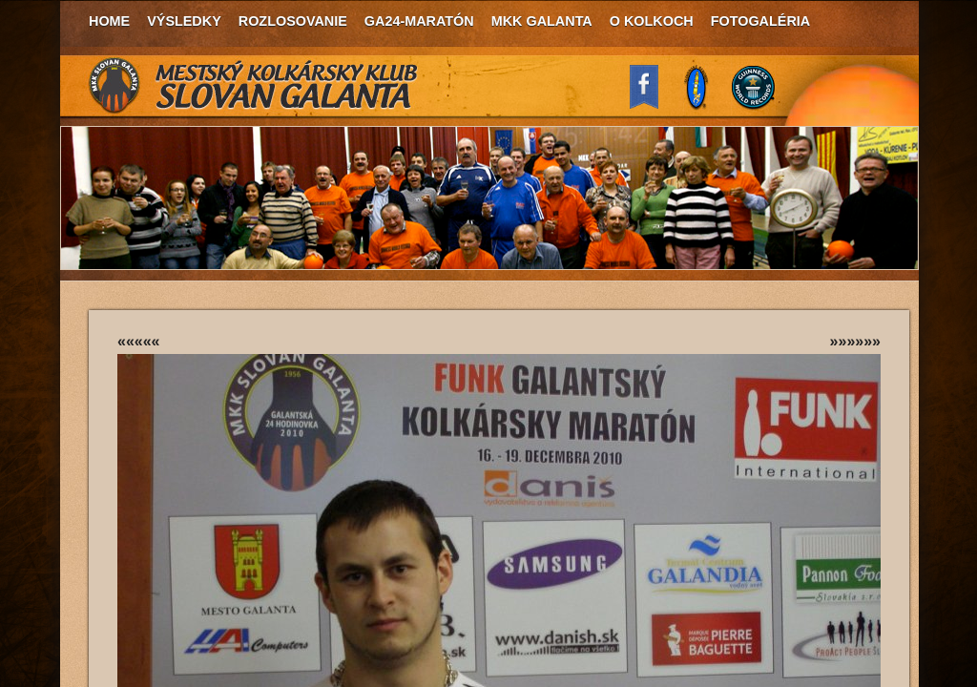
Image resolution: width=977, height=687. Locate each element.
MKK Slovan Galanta (254, 85)
